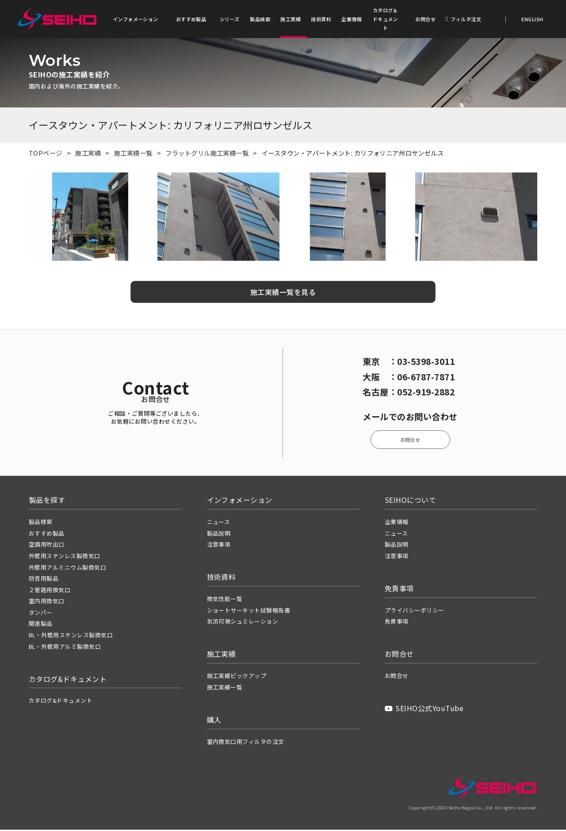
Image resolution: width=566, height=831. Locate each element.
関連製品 (41, 625)
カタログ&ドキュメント (60, 702)
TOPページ (45, 154)
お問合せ (425, 19)
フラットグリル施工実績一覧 (207, 154)
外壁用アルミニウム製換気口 (67, 568)
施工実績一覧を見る (283, 293)
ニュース (218, 523)
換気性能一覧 (225, 600)
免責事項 (397, 623)
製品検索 (260, 19)
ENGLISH (531, 19)
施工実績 (290, 19)
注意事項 (219, 546)
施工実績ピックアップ (237, 677)
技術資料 (321, 19)
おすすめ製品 (191, 19)
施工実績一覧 (133, 154)
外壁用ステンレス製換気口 (64, 557)
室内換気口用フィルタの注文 (245, 743)
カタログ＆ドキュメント (385, 19)
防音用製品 (43, 580)
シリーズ (230, 19)
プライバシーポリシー (414, 611)
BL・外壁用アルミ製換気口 (65, 647)
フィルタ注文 (463, 19)
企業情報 (351, 19)
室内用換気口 (47, 602)
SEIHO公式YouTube (424, 710)
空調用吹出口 (47, 546)
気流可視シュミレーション (243, 623)
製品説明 (219, 534)
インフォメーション (135, 19)
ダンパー (41, 613)
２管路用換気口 (49, 591)
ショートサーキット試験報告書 (249, 611)
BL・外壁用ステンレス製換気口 (71, 636)
